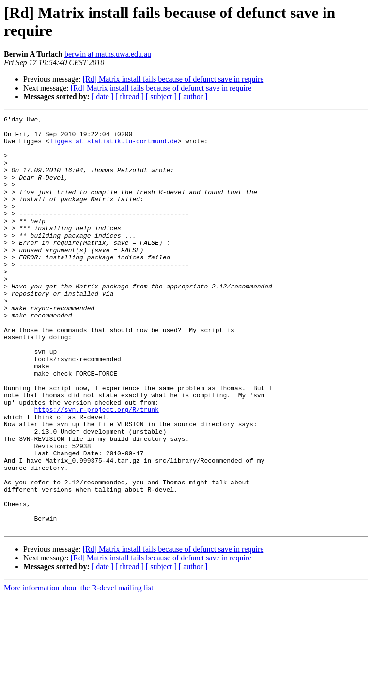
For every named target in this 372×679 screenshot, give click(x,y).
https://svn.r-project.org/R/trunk (96, 469)
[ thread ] (129, 96)
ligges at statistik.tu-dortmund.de (113, 146)
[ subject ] (161, 96)
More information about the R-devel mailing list (78, 670)
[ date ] (102, 96)
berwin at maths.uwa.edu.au (107, 54)
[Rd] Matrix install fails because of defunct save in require (173, 79)
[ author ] (193, 96)
